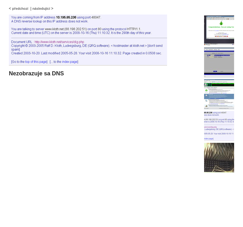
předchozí (20, 8)
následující (41, 8)
